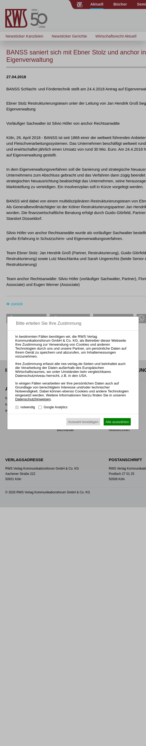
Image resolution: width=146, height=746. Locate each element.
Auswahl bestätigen (83, 422)
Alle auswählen (117, 422)
